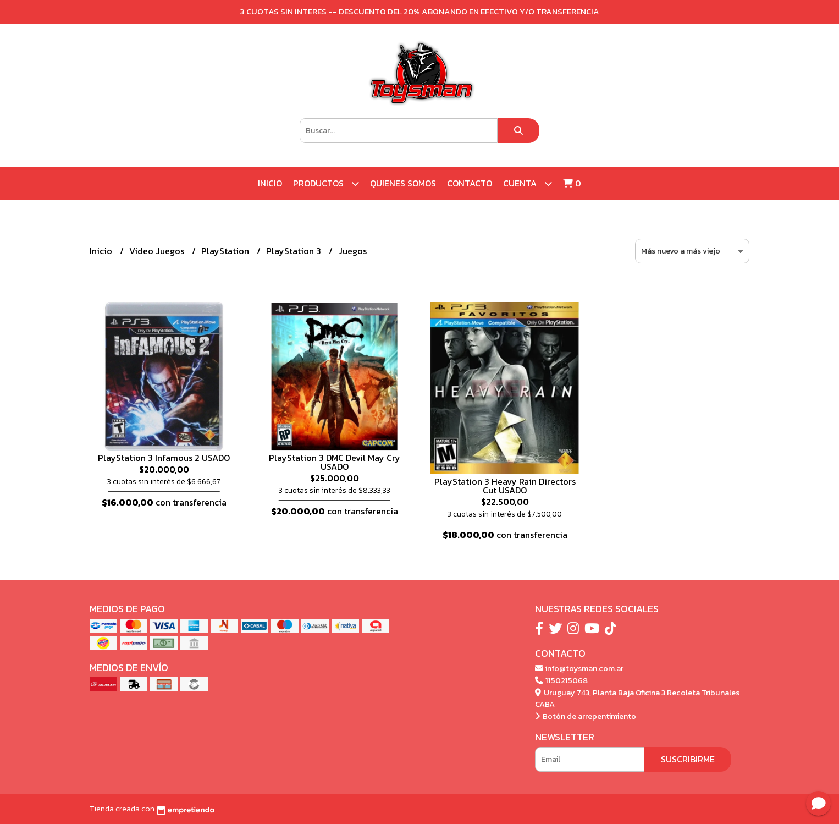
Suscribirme (688, 759)
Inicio (270, 183)
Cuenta (527, 183)
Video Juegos (157, 250)
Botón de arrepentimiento (585, 716)
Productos (326, 183)
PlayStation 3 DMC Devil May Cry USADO (334, 462)
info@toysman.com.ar (579, 668)
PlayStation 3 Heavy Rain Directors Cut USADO (505, 486)
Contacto (469, 183)
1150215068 (561, 680)
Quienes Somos (403, 183)
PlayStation (226, 250)
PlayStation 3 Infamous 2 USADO (164, 457)
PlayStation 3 (294, 250)
